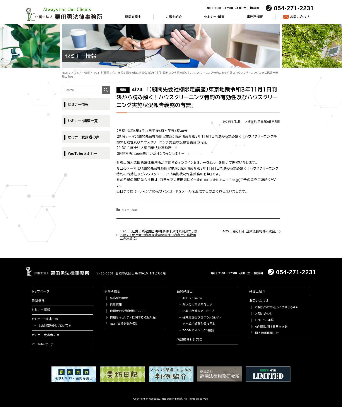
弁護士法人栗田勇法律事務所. (166, 398)
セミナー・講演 (214, 17)
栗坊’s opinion (192, 298)
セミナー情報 (130, 209)
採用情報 (116, 304)
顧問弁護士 (133, 17)
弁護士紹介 (174, 17)
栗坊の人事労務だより (197, 304)
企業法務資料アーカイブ (198, 311)
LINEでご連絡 (264, 320)
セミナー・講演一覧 (83, 121)
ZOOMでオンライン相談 (198, 330)
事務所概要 (255, 17)
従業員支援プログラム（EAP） (202, 317)
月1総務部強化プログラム (55, 325)
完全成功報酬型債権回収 (199, 323)
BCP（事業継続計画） (123, 323)
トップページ (41, 291)
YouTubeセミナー (82, 153)
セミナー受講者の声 (84, 137)
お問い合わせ (299, 17)
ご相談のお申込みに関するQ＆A (276, 307)
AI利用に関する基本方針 (271, 326)
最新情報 (38, 300)
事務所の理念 (119, 298)
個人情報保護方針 (267, 333)
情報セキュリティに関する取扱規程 (133, 317)
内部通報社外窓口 (190, 339)
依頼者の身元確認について (128, 311)
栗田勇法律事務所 (269, 121)
